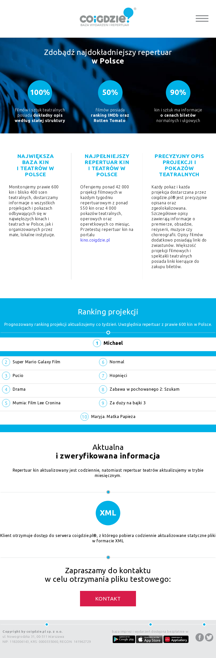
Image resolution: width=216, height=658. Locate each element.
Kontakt (108, 598)
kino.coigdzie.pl (95, 240)
